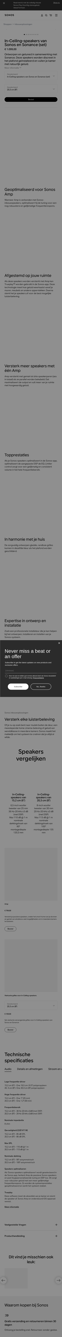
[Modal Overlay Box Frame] (31, 668)
